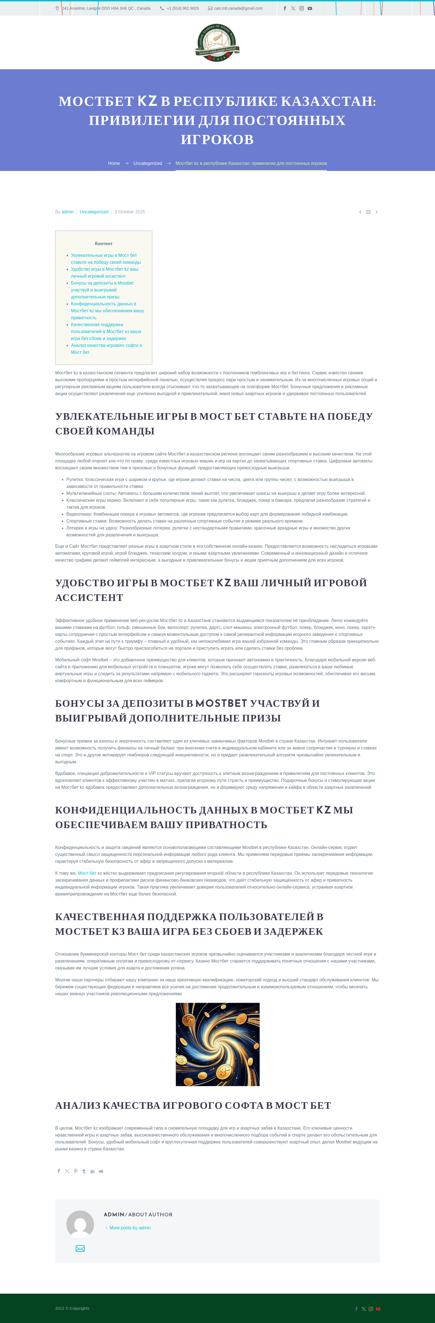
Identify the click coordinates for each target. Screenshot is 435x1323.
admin (68, 211)
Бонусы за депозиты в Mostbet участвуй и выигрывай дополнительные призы (102, 290)
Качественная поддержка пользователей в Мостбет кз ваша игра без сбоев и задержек (106, 331)
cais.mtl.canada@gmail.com (238, 8)
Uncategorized (94, 211)
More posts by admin (130, 1227)
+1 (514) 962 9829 (182, 8)
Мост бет (87, 873)
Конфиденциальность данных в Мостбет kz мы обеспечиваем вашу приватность (107, 310)
